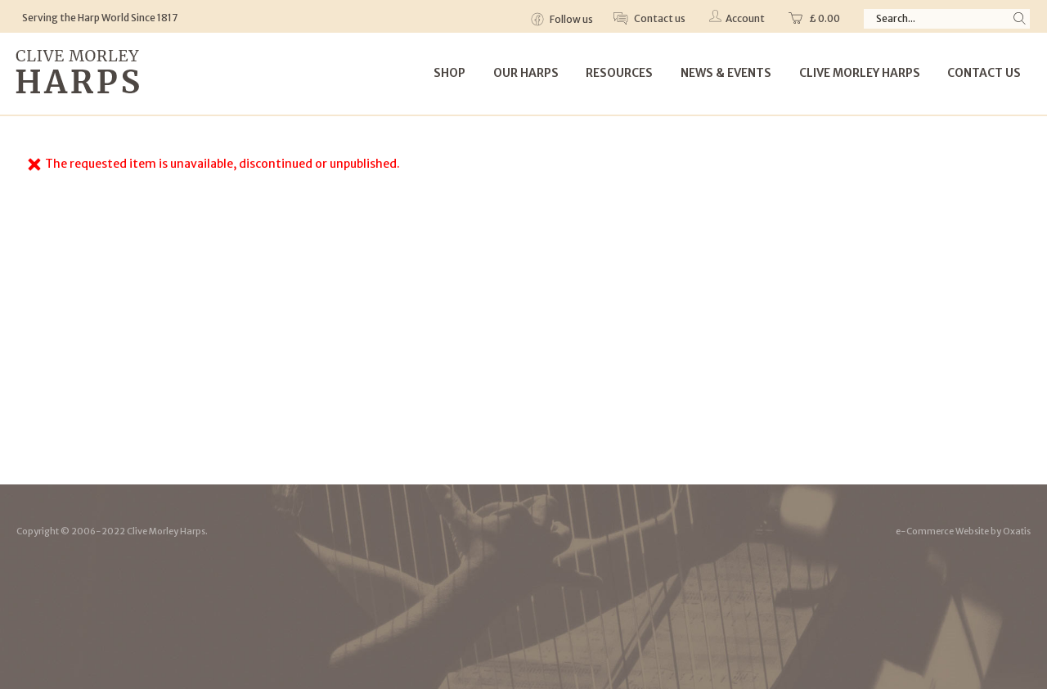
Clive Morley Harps (859, 72)
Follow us (570, 19)
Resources (619, 72)
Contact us (658, 18)
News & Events (726, 72)
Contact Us (984, 72)
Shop (449, 72)
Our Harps (526, 72)
